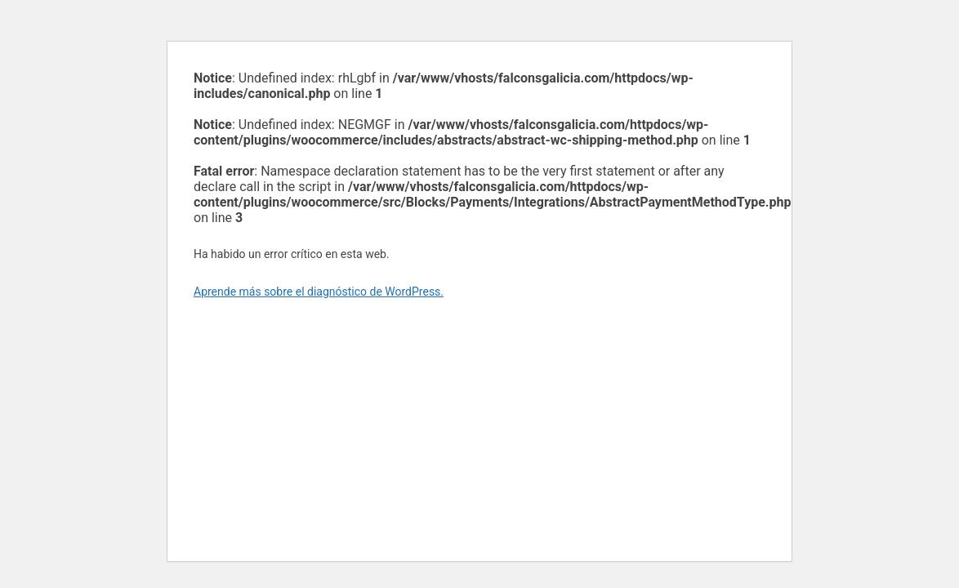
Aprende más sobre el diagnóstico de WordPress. (319, 291)
